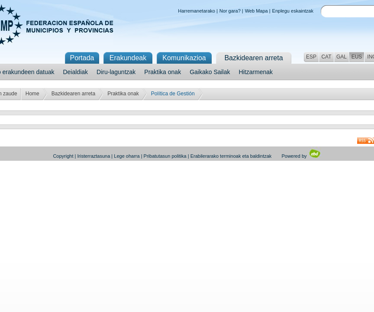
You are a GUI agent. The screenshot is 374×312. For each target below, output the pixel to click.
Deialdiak (75, 71)
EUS (356, 57)
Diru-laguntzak (116, 71)
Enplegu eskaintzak (292, 10)
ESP (311, 57)
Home (32, 94)
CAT (326, 57)
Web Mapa (256, 10)
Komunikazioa (184, 58)
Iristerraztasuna (93, 156)
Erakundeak (128, 58)
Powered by (301, 156)
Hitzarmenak (256, 71)
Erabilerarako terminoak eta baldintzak (231, 156)
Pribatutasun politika (165, 156)
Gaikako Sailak (210, 71)
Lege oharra (126, 156)
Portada (82, 58)
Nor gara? (230, 10)
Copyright (63, 156)
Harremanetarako (196, 10)
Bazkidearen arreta (73, 94)
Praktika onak (162, 71)
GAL (341, 57)
